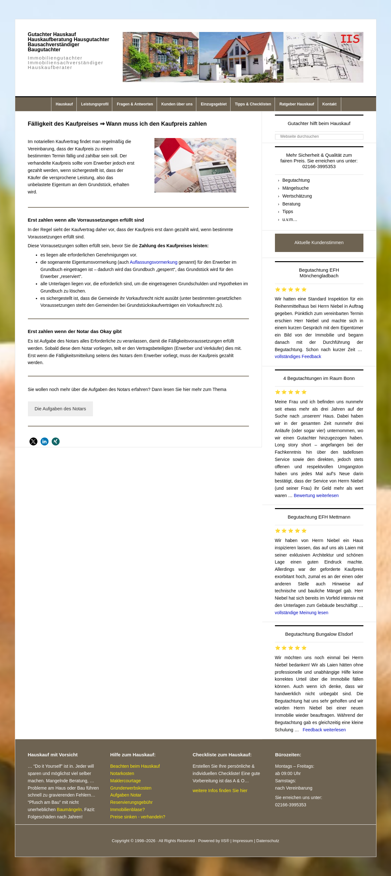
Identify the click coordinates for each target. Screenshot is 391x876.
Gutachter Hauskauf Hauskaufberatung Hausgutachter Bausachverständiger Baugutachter (68, 42)
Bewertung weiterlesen (316, 495)
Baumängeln (69, 809)
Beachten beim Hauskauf (135, 766)
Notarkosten (122, 773)
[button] (33, 441)
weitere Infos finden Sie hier (220, 790)
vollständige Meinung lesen (302, 612)
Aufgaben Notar (125, 794)
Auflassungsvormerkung (153, 262)
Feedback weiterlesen (324, 729)
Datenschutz (267, 840)
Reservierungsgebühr (131, 802)
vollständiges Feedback (298, 356)
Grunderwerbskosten (131, 788)
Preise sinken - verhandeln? (138, 816)
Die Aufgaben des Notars (60, 408)
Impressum (242, 840)
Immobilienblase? (127, 809)
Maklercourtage (125, 780)
